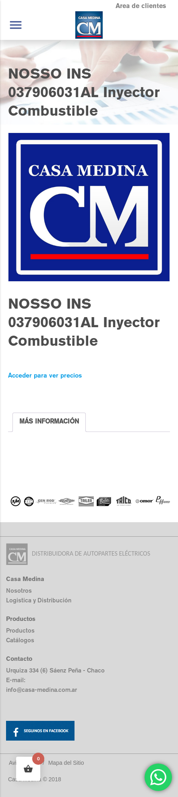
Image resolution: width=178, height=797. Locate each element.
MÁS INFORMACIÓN (49, 421)
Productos (20, 630)
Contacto (19, 658)
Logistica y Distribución (38, 600)
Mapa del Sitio (66, 763)
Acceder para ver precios (45, 375)
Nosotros (19, 590)
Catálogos (20, 640)
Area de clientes (141, 6)
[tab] (49, 422)
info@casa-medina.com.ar (41, 689)
